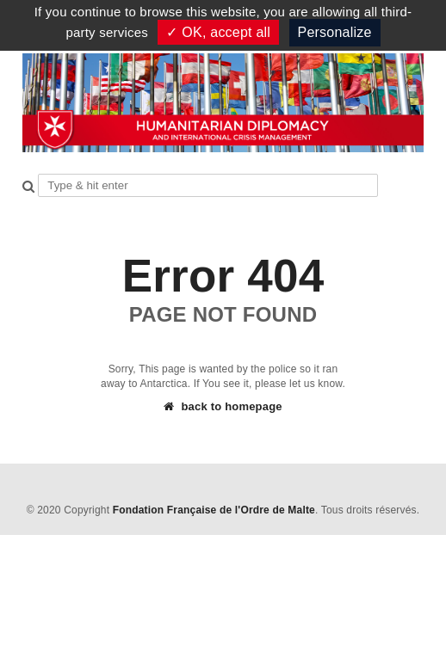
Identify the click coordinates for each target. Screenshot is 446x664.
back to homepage (223, 406)
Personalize (335, 32)
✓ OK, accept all (218, 32)
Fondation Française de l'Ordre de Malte (214, 510)
